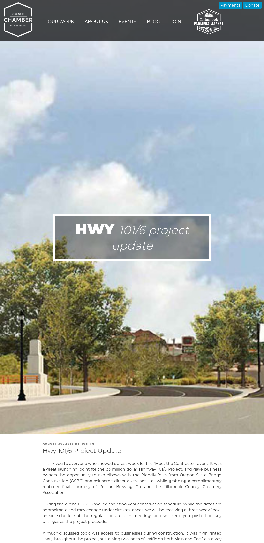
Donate (252, 5)
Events (127, 21)
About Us (96, 21)
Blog (153, 21)
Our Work (61, 21)
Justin (88, 443)
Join (176, 21)
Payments (230, 5)
